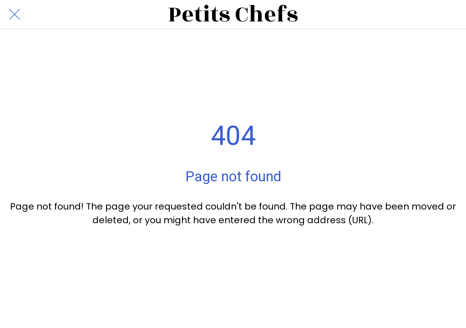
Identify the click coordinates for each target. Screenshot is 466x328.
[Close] (14, 14)
